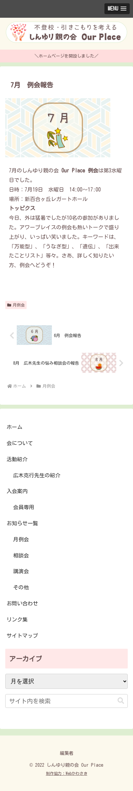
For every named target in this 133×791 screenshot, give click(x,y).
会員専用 (23, 507)
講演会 (21, 571)
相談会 (21, 555)
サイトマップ (22, 635)
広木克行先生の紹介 (36, 475)
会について (20, 443)
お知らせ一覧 (22, 523)
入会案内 (17, 491)
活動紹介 (17, 459)
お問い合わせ (22, 603)
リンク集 (17, 619)
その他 (21, 587)
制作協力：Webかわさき (66, 773)
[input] (66, 701)
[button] (121, 701)
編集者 (67, 753)
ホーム (14, 427)
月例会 (16, 305)
